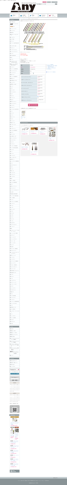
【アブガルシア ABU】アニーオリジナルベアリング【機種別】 (15, 345)
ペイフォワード (13, 259)
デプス (12, 184)
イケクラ (12, 53)
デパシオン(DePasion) (14, 182)
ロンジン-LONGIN (13, 317)
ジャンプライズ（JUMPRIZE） (15, 161)
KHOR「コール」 (13, 122)
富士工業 (12, 246)
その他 (12, 323)
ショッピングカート (53, 15)
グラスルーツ (12, 107)
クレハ (12, 111)
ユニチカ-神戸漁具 (13, 295)
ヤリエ (12, 293)
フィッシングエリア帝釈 (14, 233)
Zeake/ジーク (12, 159)
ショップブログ (13, 366)
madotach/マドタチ (13, 272)
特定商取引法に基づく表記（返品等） (52, 65)
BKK (11, 228)
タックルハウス (13, 172)
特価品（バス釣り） (13, 330)
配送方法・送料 (27, 480)
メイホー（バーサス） (14, 284)
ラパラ (12, 305)
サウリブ (12, 132)
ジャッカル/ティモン (13, 157)
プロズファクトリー (13, 250)
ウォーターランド (13, 72)
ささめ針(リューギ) (13, 136)
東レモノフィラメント (14, 186)
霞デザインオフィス (13, 101)
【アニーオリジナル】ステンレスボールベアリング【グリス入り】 (14, 442)
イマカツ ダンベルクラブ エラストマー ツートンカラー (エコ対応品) (14, 423)
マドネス (12, 274)
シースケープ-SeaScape (14, 145)
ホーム (14, 15)
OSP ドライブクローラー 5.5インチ (23, 117)
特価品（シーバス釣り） (14, 332)
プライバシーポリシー (41, 480)
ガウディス (12, 95)
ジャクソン (12, 153)
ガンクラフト (12, 105)
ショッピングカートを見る (14, 374)
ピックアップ (12, 226)
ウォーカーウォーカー (14, 70)
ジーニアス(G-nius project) (14, 147)
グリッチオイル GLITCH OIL (15, 109)
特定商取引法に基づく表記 (34, 480)
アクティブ (12, 41)
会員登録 (44, 2)
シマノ (12, 151)
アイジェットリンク (13, 28)
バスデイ (12, 211)
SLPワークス (12, 74)
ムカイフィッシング (13, 282)
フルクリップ (12, 235)
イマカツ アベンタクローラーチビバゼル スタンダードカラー (14, 446)
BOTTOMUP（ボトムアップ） (15, 270)
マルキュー (12, 276)
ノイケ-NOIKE (13, 197)
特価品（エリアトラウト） (14, 334)
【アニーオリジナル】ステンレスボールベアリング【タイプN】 (14, 464)
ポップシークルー (13, 268)
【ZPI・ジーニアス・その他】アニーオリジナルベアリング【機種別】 (15, 349)
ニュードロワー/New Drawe (14, 195)
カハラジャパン (13, 97)
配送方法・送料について (14, 362)
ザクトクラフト (13, 134)
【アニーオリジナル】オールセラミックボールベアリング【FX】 (14, 460)
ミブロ (12, 278)
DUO (11, 178)
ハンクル (12, 220)
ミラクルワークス (13, 280)
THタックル (12, 170)
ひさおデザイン (13, 222)
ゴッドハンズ (12, 120)
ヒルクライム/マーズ (13, 224)
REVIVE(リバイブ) (13, 307)
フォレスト (12, 244)
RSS (14, 470)
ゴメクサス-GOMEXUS (14, 130)
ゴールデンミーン (13, 128)
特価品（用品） (13, 336)
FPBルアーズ (12, 78)
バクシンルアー (13, 209)
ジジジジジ (12, 149)
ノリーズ (12, 199)
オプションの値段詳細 (50, 64)
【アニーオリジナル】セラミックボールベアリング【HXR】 (14, 451)
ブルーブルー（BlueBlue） (14, 248)
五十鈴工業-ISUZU (13, 55)
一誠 (11, 57)
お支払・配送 (24, 15)
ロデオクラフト (13, 321)
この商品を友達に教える (50, 66)
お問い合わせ (43, 15)
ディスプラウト (13, 176)
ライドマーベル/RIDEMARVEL (15, 301)
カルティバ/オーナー (13, 103)
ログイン (49, 2)
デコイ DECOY (13, 180)
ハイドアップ (12, 203)
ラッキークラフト (13, 297)
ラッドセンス (12, 299)
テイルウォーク (13, 174)
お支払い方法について (14, 360)
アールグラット (13, 37)
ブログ (33, 15)
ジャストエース (13, 155)
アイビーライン (13, 30)
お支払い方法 (22, 480)
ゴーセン (12, 126)
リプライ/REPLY (13, 309)
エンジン (12, 86)
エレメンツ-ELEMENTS (14, 76)
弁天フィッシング (13, 255)
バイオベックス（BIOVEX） (14, 201)
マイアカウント (54, 2)
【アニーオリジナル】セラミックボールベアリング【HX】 (16, 435)
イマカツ (12, 59)
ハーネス (12, 207)
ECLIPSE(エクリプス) (14, 80)
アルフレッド (12, 47)
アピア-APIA (12, 39)
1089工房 (12, 32)
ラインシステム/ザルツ (14, 303)
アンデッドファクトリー (14, 51)
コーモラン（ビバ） (13, 124)
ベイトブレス (12, 257)
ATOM (14, 471)
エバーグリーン (13, 82)
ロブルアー (12, 319)
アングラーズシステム (14, 49)
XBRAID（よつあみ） (14, 84)
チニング (12, 355)
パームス (12, 205)
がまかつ (12, 99)
